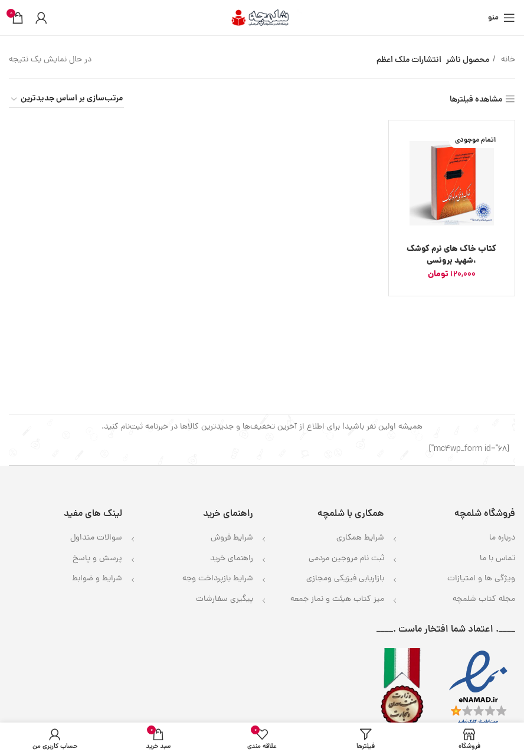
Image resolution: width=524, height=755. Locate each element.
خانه (507, 60)
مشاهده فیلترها (476, 99)
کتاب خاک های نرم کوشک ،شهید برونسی (451, 255)
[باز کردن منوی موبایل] (501, 18)
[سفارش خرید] (66, 99)
